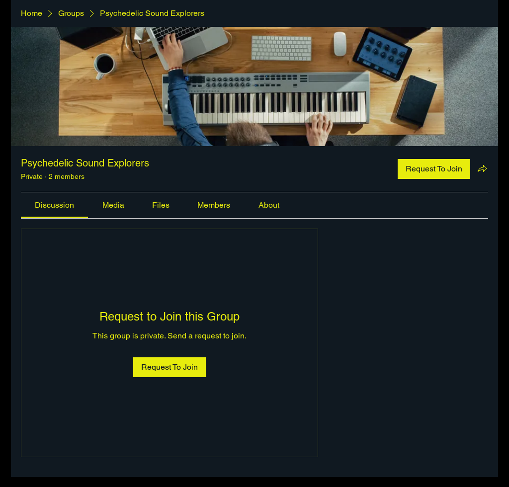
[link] (54, 205)
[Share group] (482, 168)
